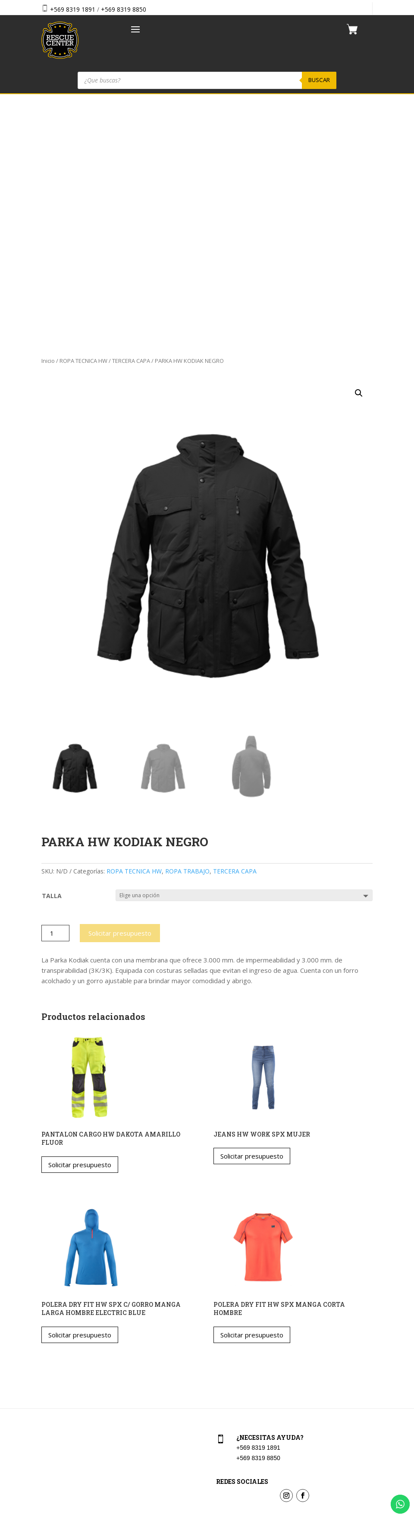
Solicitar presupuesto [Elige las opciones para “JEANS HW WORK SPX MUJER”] (251, 916)
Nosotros (52, 1387)
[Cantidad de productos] (55, 693)
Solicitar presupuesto (119, 693)
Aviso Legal (230, 1387)
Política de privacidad (243, 1406)
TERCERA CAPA (131, 120)
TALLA (52, 655)
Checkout (227, 1369)
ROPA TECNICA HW (83, 120)
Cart (220, 1350)
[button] (359, 153)
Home (48, 1350)
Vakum (258, 1512)
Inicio (48, 120)
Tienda (49, 1369)
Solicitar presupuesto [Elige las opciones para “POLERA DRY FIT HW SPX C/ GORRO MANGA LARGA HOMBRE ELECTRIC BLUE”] (79, 1094)
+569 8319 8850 (123, 9)
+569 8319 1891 (72, 9)
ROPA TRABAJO (187, 631)
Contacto (52, 1406)
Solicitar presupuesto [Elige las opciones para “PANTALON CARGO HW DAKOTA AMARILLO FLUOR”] (79, 924)
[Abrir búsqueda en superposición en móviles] (207, 80)
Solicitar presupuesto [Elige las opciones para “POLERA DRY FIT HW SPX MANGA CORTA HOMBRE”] (251, 1094)
